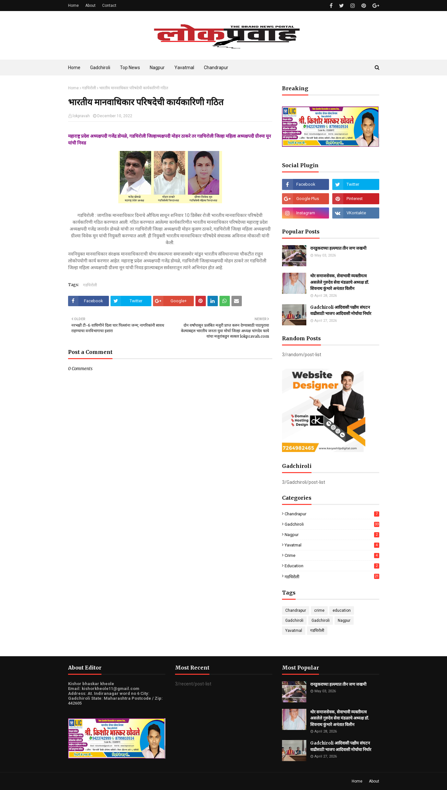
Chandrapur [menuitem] (216, 67)
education (332, 565)
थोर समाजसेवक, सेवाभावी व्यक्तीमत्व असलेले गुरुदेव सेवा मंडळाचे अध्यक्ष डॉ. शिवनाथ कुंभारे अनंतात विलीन (339, 282)
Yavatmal (332, 545)
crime (332, 555)
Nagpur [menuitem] (157, 67)
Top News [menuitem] (130, 67)
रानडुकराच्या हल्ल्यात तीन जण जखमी (338, 248)
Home (73, 5)
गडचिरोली (89, 88)
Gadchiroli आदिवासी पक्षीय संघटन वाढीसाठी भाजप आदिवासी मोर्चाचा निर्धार (340, 311)
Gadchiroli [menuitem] (100, 67)
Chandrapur (332, 513)
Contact (109, 5)
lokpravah (81, 116)
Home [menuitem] (74, 67)
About (90, 5)
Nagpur (332, 534)
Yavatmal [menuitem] (184, 67)
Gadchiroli (332, 524)
